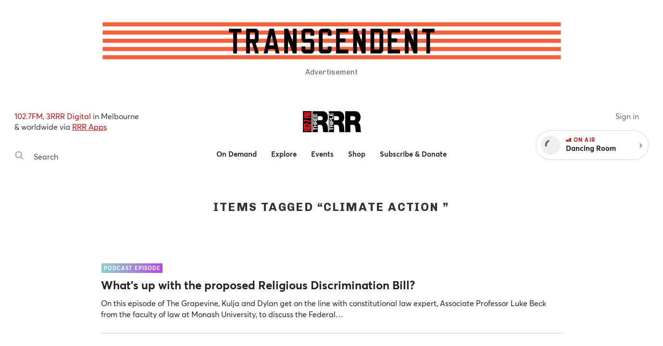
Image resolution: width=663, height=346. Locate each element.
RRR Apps (89, 127)
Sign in (627, 116)
